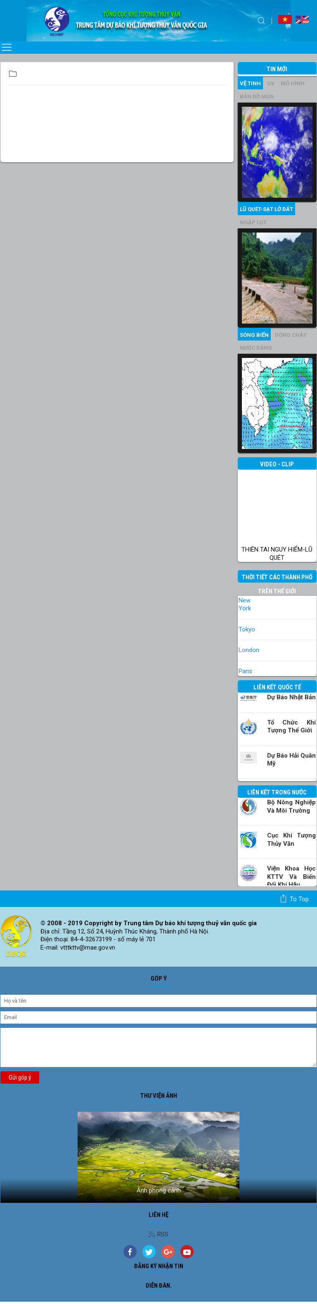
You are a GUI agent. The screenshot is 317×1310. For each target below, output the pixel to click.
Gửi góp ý (20, 1077)
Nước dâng (256, 348)
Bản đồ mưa (257, 97)
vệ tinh (250, 83)
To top (294, 899)
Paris (245, 671)
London (249, 650)
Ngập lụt (253, 222)
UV (270, 83)
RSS (158, 1234)
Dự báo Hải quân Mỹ (291, 760)
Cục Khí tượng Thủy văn (291, 839)
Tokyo (247, 629)
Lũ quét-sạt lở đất (266, 209)
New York (245, 604)
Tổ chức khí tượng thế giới (291, 726)
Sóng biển (254, 335)
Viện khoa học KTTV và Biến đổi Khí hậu (291, 876)
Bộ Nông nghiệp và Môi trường (291, 806)
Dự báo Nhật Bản (291, 697)
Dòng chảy (291, 335)
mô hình (293, 83)
